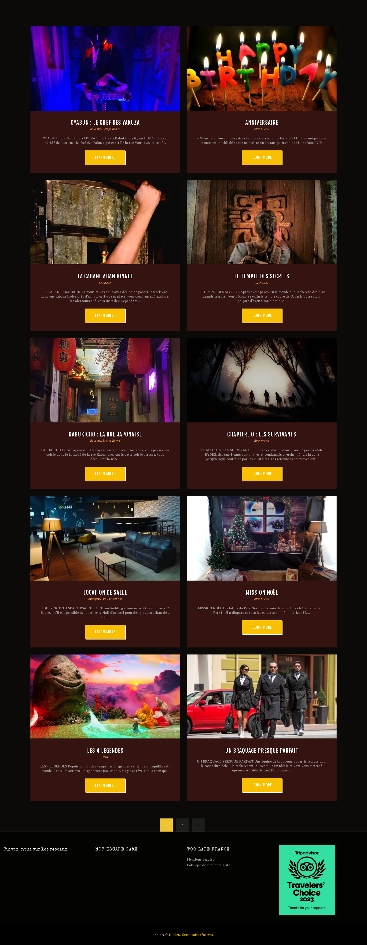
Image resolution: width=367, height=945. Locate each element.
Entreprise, (95, 598)
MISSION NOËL (262, 592)
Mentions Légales (200, 859)
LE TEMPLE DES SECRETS (262, 276)
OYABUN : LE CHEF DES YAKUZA (105, 122)
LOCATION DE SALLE (105, 592)
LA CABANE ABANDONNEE (105, 276)
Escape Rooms (111, 129)
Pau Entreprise (112, 598)
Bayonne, (96, 129)
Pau (105, 757)
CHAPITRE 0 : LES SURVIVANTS (261, 434)
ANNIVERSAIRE (261, 122)
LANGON (105, 282)
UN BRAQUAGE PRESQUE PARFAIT (261, 750)
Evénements (261, 129)
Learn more (105, 157)
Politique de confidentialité (208, 865)
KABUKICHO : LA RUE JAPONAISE (105, 434)
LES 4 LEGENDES (105, 750)
